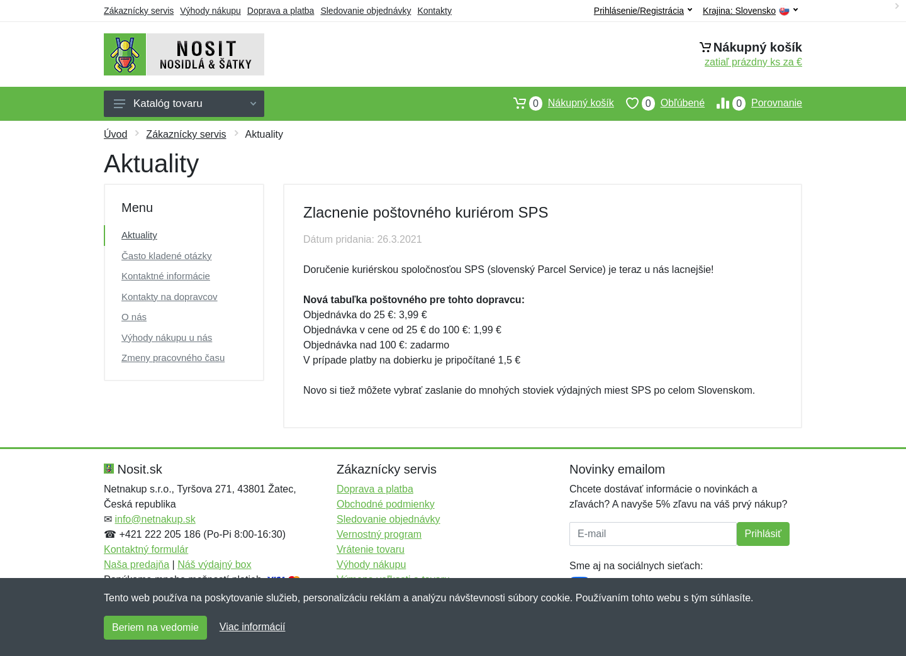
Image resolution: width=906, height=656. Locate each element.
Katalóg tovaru (185, 103)
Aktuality (139, 235)
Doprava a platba (281, 11)
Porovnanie (753, 103)
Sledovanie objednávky (365, 11)
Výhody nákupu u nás (166, 337)
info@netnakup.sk (155, 519)
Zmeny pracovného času (173, 357)
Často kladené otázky (166, 255)
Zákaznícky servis (139, 11)
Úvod (115, 134)
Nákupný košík (557, 103)
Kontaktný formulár (146, 549)
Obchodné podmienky (386, 504)
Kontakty (434, 11)
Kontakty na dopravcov (169, 296)
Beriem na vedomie (155, 627)
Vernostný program (379, 534)
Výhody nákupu (210, 11)
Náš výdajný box (214, 564)
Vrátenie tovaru (371, 549)
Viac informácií (253, 626)
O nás (134, 316)
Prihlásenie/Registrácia (643, 10)
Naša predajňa (136, 564)
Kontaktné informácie (165, 275)
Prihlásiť (763, 533)
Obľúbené (659, 103)
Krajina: (750, 11)
